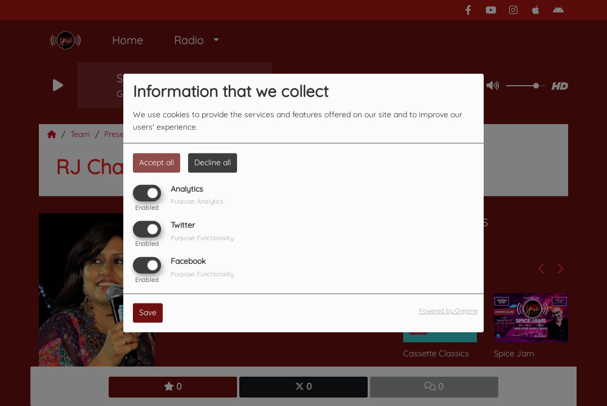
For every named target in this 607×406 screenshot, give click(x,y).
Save (148, 313)
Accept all (156, 162)
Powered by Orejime (448, 311)
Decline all (212, 162)
